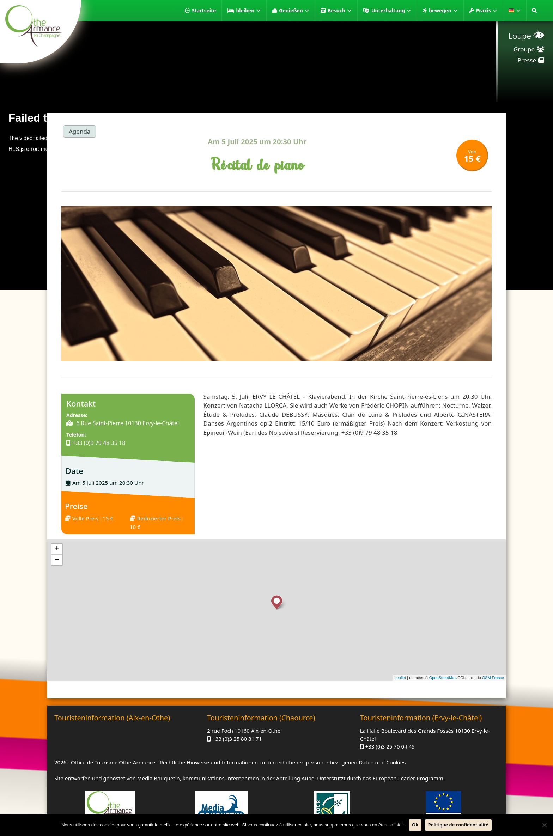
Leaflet (400, 678)
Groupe (524, 49)
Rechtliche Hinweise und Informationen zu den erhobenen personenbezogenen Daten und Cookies (283, 762)
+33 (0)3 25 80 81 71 (237, 738)
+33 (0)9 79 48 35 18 (99, 443)
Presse (527, 60)
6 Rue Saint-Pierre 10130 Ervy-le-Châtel (127, 423)
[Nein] (544, 825)
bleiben (248, 10)
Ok (415, 825)
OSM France (493, 678)
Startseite (204, 10)
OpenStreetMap (443, 678)
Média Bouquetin (158, 778)
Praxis (486, 10)
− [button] (57, 560)
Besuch (339, 10)
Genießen (294, 10)
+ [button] (57, 549)
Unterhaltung (391, 10)
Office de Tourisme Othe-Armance (113, 762)
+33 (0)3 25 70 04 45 (390, 746)
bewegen (443, 10)
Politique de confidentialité (458, 825)
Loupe (519, 35)
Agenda (79, 131)
